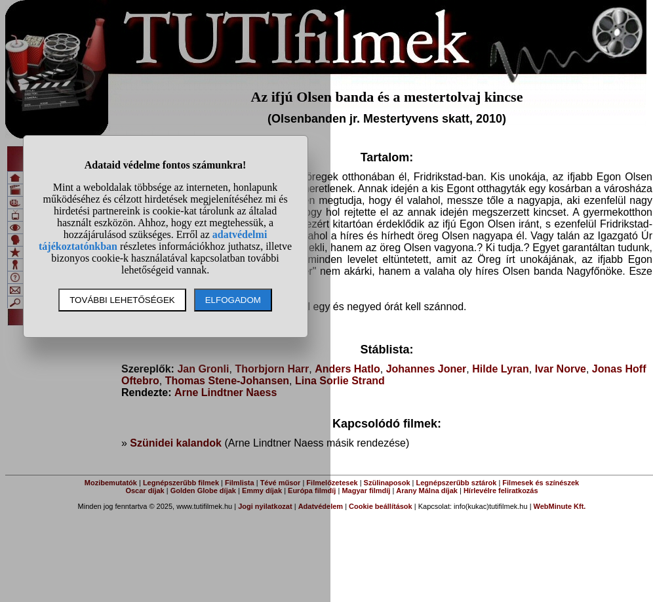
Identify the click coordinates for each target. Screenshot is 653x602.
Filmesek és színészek (540, 483)
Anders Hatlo (347, 368)
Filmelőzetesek (331, 483)
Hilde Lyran (500, 368)
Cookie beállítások (380, 506)
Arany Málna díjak (427, 490)
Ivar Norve (560, 368)
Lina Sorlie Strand (340, 380)
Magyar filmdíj (366, 490)
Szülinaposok (387, 483)
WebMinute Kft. (560, 506)
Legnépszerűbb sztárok (456, 483)
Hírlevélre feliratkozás (501, 490)
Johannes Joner (426, 368)
